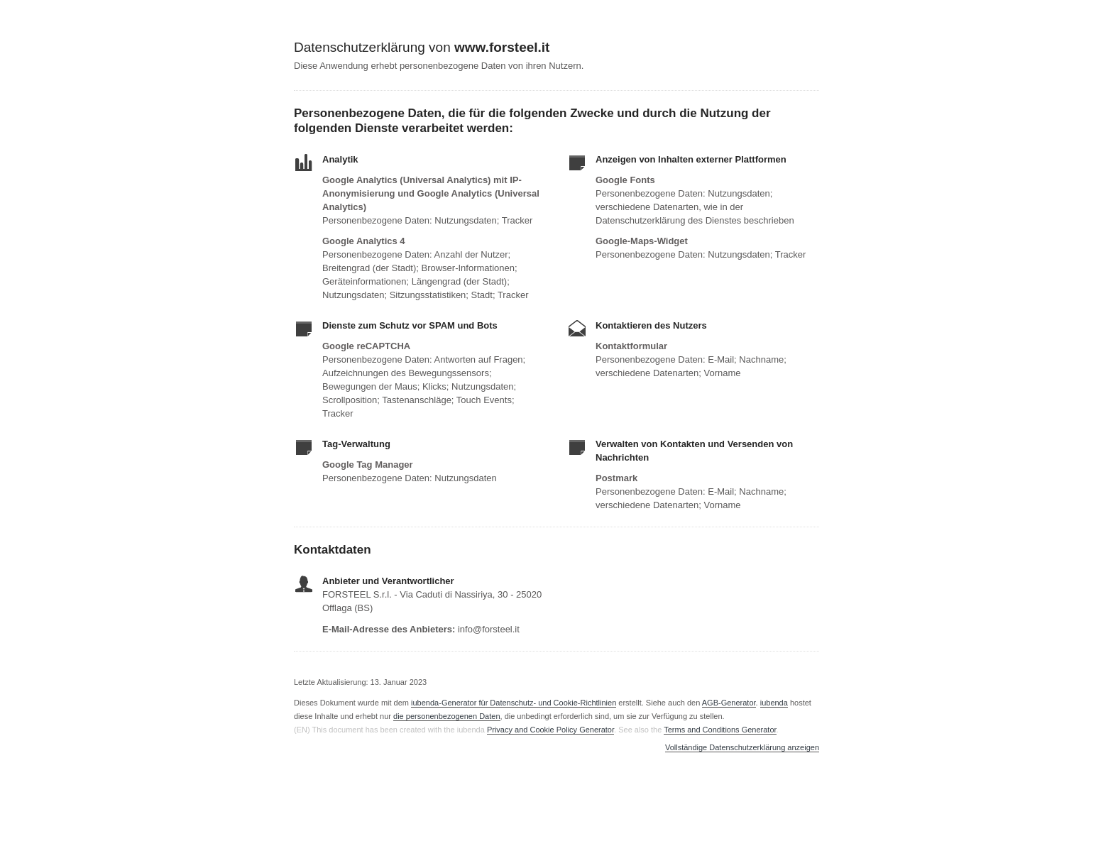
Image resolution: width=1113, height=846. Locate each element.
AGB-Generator (729, 702)
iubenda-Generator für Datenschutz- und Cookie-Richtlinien (513, 702)
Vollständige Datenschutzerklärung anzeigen (742, 748)
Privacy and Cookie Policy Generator (550, 729)
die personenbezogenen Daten (446, 716)
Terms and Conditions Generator (720, 729)
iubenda (774, 702)
